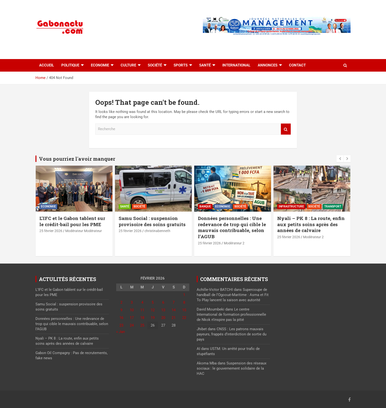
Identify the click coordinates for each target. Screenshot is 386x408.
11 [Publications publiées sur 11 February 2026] (142, 310)
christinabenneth (157, 231)
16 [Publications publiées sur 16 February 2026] (121, 317)
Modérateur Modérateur (83, 231)
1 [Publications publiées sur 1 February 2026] (184, 295)
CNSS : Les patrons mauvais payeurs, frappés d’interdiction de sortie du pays (231, 334)
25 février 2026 (50, 231)
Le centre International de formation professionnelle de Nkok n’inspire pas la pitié (231, 314)
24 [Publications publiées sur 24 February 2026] (132, 325)
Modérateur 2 (234, 243)
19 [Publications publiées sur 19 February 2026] (153, 317)
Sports (181, 65)
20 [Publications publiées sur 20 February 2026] (163, 317)
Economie (100, 65)
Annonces (267, 65)
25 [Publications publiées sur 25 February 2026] (142, 325)
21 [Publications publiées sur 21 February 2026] (174, 317)
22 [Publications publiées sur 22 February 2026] (184, 317)
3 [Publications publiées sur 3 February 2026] (132, 302)
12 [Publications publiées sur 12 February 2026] (153, 310)
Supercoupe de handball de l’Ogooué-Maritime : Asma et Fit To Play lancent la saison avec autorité (233, 294)
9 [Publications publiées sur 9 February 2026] (121, 310)
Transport (332, 206)
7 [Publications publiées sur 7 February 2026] (174, 302)
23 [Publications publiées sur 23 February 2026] (121, 325)
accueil (46, 65)
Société (155, 65)
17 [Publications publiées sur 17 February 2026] (132, 317)
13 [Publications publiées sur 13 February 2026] (163, 310)
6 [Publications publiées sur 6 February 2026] (163, 302)
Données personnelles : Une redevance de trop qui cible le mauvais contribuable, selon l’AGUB (232, 227)
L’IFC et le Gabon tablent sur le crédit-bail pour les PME (72, 221)
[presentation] (340, 158)
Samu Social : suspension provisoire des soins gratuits (152, 221)
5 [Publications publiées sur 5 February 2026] (153, 302)
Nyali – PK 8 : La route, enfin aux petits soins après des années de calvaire (311, 224)
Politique (70, 65)
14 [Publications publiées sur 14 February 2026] (174, 310)
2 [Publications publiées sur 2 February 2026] (121, 302)
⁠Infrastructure (291, 206)
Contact (297, 65)
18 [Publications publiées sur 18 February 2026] (142, 317)
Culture (128, 65)
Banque (205, 206)
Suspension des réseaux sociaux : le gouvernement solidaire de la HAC (231, 368)
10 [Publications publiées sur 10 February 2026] (132, 310)
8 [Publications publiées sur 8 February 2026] (184, 302)
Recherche (286, 129)
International (236, 65)
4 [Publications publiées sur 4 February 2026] (142, 302)
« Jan (120, 332)
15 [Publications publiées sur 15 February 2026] (184, 310)
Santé (205, 65)
